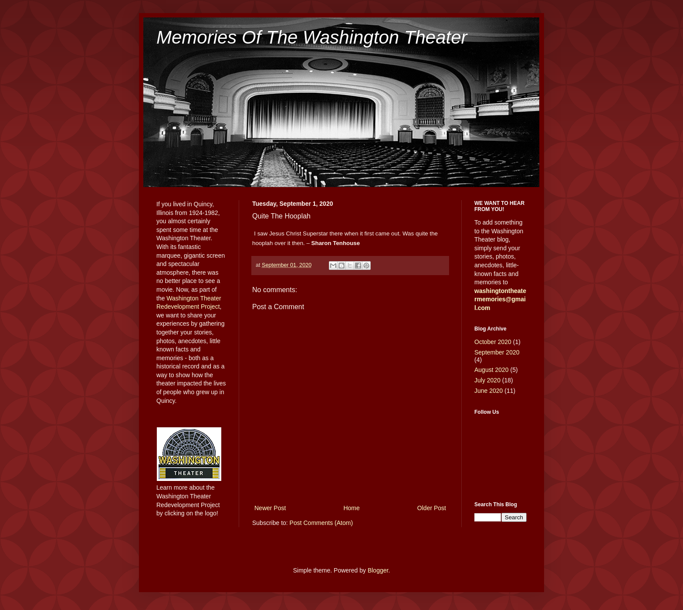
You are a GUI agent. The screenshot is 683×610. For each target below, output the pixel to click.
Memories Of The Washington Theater (311, 37)
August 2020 (491, 369)
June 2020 (488, 390)
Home (351, 507)
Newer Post (270, 507)
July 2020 (487, 380)
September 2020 (497, 352)
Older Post (431, 507)
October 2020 (492, 341)
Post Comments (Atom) (321, 522)
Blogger (378, 570)
